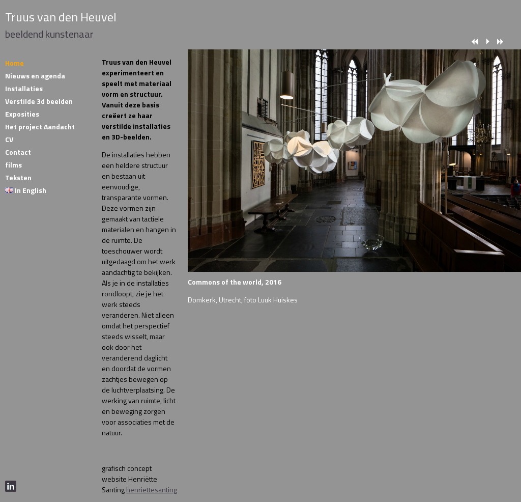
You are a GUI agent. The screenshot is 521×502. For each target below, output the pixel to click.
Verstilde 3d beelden (39, 101)
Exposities (22, 113)
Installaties (24, 88)
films (13, 164)
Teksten (18, 177)
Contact (18, 152)
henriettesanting (151, 489)
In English (25, 190)
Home (14, 63)
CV (9, 139)
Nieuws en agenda (35, 75)
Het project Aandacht (40, 126)
